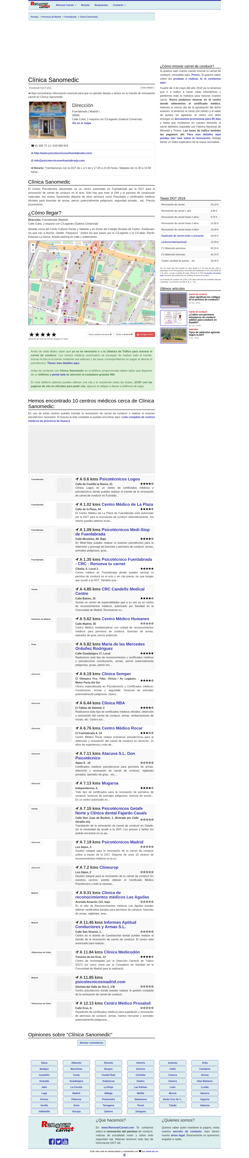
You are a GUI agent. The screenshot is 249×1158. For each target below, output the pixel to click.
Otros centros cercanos (100, 334)
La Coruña (76, 1087)
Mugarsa (110, 783)
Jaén (44, 1087)
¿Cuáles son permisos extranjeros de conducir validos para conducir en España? (203, 318)
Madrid (76, 1093)
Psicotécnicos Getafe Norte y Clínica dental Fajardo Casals (111, 810)
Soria (76, 1105)
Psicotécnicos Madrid (123, 842)
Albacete (76, 1062)
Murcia (172, 1093)
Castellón (44, 1075)
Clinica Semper (116, 673)
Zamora (108, 1111)
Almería (140, 1062)
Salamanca (140, 1099)
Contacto (119, 5)
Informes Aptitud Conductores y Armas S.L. (105, 924)
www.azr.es (152, 1151)
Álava (44, 1062)
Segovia (204, 1099)
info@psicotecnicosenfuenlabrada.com (59, 160)
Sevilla (44, 1105)
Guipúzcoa (108, 1081)
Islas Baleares (205, 1081)
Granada (44, 1081)
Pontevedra (108, 1099)
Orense (44, 1099)
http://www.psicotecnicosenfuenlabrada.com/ (63, 153)
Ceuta (76, 1075)
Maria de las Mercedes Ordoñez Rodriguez (110, 646)
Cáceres (140, 1069)
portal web (58, 374)
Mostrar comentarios (91, 1042)
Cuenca (172, 1075)
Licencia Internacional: (174, 242)
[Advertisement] (91, 48)
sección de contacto (187, 1131)
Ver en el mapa (81, 123)
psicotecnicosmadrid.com (100, 981)
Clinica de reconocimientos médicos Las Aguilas (112, 894)
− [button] (33, 250)
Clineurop (108, 867)
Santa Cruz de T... (173, 1099)
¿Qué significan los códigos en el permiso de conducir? (204, 298)
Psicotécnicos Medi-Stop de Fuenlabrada (112, 531)
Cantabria (204, 1069)
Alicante (108, 1062)
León (172, 1087)
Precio (195, 74)
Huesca (173, 1081)
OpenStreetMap (137, 323)
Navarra (204, 1093)
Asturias (172, 1062)
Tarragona (108, 1105)
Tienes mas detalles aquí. (63, 363)
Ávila (205, 1062)
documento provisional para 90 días (198, 118)
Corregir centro (145, 334)
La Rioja (108, 1087)
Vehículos (193, 329)
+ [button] (33, 245)
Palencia (76, 1099)
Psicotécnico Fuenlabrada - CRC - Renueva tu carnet (113, 561)
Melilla (140, 1093)
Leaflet (123, 323)
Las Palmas (140, 1087)
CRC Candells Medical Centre (110, 591)
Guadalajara (76, 1081)
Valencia (204, 1105)
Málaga (108, 1093)
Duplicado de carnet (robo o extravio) (182, 235)
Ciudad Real (108, 1075)
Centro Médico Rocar (122, 728)
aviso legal (178, 1135)
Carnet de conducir (198, 294)
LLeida (205, 1087)
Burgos (108, 1069)
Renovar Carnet (66, 5)
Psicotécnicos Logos (119, 479)
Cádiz (173, 1069)
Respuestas (101, 5)
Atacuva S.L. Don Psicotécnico (105, 755)
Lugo (44, 1093)
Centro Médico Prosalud (127, 1003)
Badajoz (44, 1069)
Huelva (141, 1081)
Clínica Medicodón (122, 952)
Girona (205, 1075)
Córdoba (141, 1075)
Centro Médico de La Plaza (127, 504)
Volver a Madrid (124, 334)
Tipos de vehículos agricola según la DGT (204, 333)
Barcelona (76, 1069)
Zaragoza (140, 1111)
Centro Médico (147, 88)
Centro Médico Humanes (125, 618)
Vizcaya (76, 1111)
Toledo (172, 1105)
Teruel (140, 1105)
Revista (85, 5)
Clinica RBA (113, 703)
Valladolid (44, 1111)
